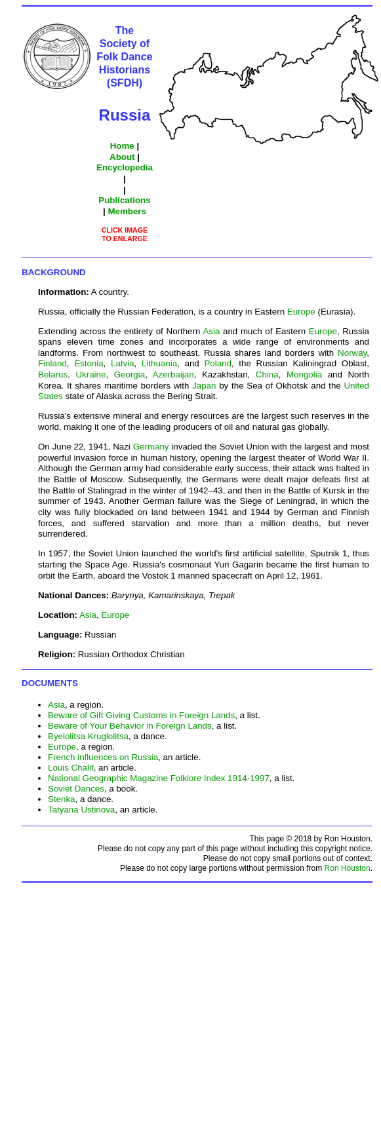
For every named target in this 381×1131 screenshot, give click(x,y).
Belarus (53, 374)
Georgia (129, 374)
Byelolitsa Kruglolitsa (88, 736)
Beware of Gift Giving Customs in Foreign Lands (141, 715)
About (122, 157)
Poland (217, 363)
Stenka (61, 799)
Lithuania (159, 363)
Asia (211, 331)
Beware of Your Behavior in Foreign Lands (130, 726)
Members (127, 211)
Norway (352, 353)
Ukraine (90, 374)
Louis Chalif (71, 768)
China (267, 374)
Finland (52, 363)
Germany (151, 446)
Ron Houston (348, 868)
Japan (204, 386)
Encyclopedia (124, 167)
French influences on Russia (103, 757)
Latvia (122, 363)
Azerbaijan (173, 374)
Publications (124, 200)
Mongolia (304, 374)
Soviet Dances (76, 789)
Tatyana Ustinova (81, 810)
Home (122, 146)
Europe (301, 311)
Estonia (88, 363)
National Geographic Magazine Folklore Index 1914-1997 (159, 778)
